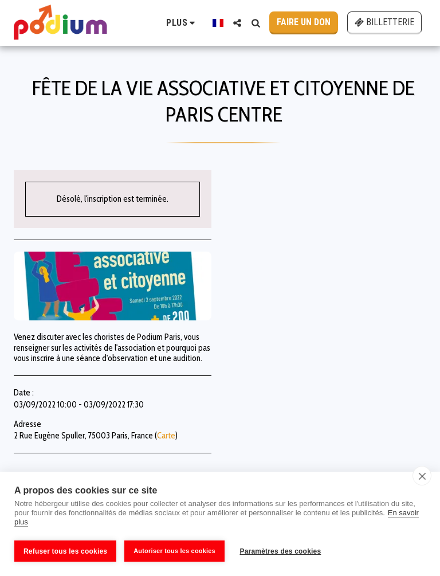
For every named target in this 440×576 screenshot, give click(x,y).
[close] (421, 477)
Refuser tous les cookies (65, 551)
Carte (166, 435)
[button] (237, 23)
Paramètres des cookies (282, 551)
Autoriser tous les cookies (174, 550)
